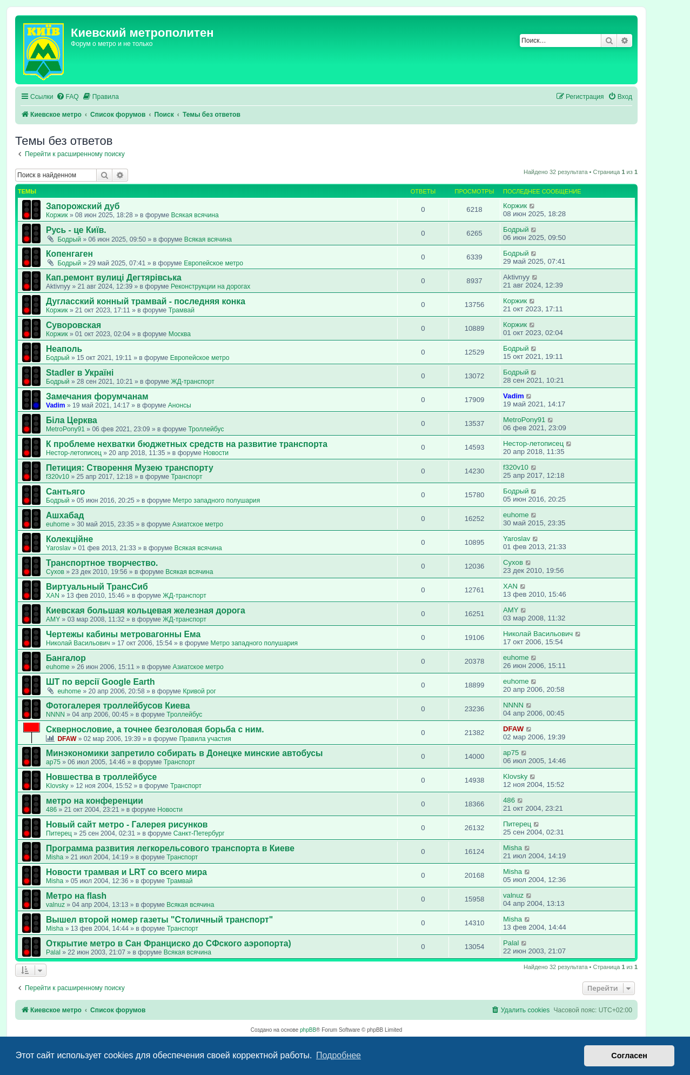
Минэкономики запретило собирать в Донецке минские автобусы (184, 753)
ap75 (53, 762)
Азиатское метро (197, 524)
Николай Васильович (78, 643)
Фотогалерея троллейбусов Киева (118, 705)
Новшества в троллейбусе (101, 777)
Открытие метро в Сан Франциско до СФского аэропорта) (168, 943)
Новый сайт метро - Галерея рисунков (127, 824)
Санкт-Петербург (199, 833)
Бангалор (66, 658)
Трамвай (182, 310)
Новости (216, 453)
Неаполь (64, 348)
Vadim (55, 405)
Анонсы (179, 405)
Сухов (55, 572)
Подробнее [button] (338, 1055)
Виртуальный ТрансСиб (97, 586)
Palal (53, 952)
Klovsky (57, 786)
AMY (53, 619)
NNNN (55, 714)
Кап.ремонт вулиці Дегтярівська (114, 277)
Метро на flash (76, 895)
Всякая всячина (194, 215)
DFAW (66, 739)
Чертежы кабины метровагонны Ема (123, 634)
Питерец (59, 833)
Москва (180, 334)
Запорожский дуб (83, 206)
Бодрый (69, 239)
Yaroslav (58, 548)
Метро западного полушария (216, 500)
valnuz (55, 905)
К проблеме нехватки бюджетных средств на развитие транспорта (186, 444)
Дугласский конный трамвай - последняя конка (145, 301)
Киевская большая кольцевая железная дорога (145, 610)
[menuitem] (67, 97)
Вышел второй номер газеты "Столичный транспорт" (159, 919)
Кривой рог (199, 691)
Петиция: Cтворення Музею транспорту (129, 467)
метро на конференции (94, 800)
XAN (52, 595)
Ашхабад (65, 515)
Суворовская (73, 325)
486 (51, 809)
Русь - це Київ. (76, 230)
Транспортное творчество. (102, 562)
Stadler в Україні (79, 372)
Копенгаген (69, 253)
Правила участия (205, 739)
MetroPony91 (65, 429)
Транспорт (186, 476)
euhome (58, 524)
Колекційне (69, 539)
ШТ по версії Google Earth (100, 681)
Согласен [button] (629, 1055)
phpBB (308, 1030)
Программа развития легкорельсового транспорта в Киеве (170, 848)
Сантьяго (65, 491)
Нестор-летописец (74, 453)
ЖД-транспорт (192, 381)
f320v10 (57, 476)
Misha (54, 857)
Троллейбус (206, 429)
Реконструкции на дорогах (210, 286)
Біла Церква (71, 420)
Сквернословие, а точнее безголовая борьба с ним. (155, 729)
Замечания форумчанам (97, 396)
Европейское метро (213, 263)
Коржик (57, 215)
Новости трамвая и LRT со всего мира (126, 872)
